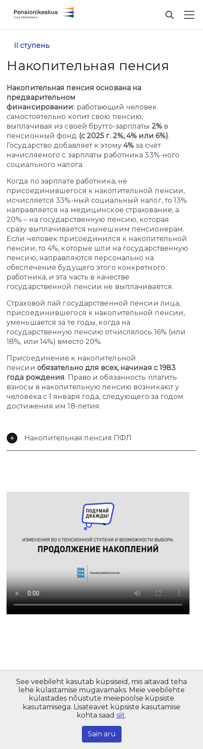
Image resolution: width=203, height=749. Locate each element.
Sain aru (102, 734)
